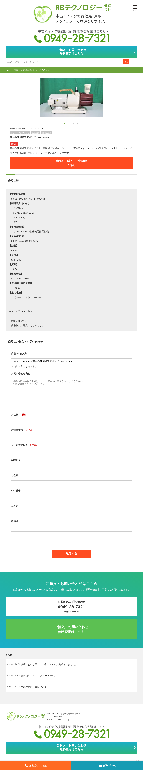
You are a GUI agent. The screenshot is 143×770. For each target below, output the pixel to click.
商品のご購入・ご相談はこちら (71, 164)
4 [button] (78, 124)
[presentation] (71, 542)
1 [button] (65, 124)
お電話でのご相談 (36, 765)
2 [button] (69, 124)
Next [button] (11, 102)
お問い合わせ (107, 765)
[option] (71, 97)
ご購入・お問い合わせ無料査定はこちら (71, 51)
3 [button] (74, 124)
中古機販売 (16, 70)
